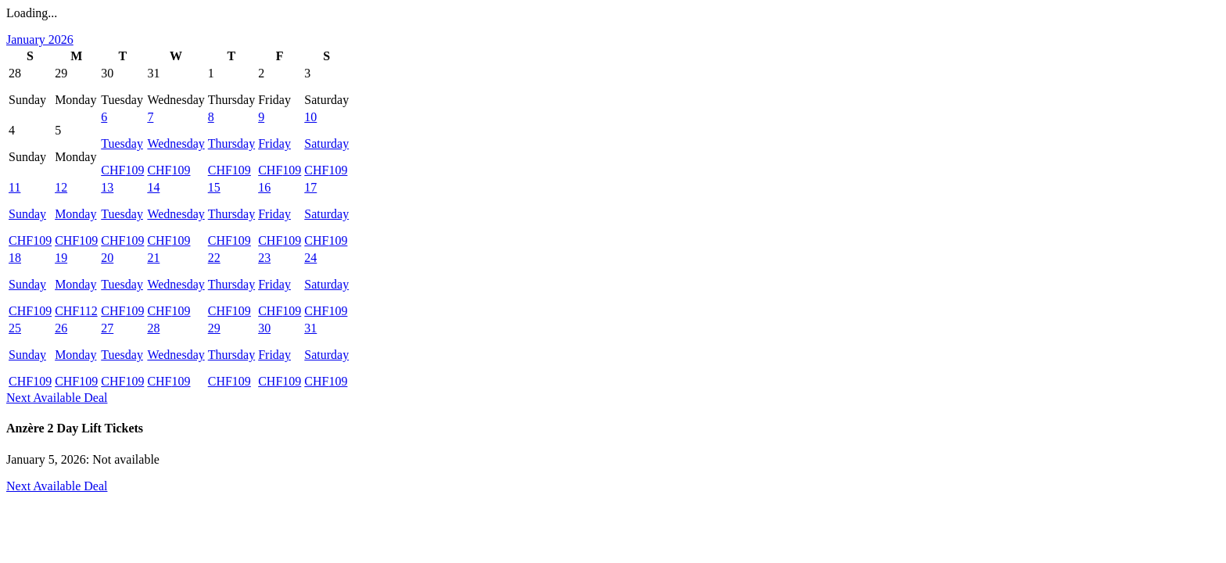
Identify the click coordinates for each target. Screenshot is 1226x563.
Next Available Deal (56, 397)
